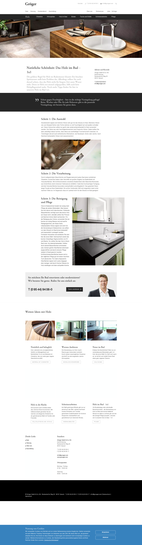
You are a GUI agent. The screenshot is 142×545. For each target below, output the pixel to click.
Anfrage (114, 11)
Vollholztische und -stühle (42, 421)
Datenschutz (106, 494)
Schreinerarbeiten (101, 17)
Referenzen (100, 11)
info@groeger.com (107, 3)
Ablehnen (105, 537)
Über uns (89, 11)
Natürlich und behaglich (41, 347)
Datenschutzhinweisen (51, 540)
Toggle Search (116, 3)
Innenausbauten (69, 421)
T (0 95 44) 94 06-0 (92, 3)
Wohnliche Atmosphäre (71, 362)
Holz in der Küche (39, 404)
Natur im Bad (99, 347)
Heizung (33, 11)
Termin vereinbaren (73, 289)
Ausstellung (52, 11)
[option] (71, 39)
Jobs (108, 11)
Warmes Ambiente (70, 347)
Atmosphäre (51, 17)
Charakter (39, 17)
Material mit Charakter (40, 362)
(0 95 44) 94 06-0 (41, 289)
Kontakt (80, 3)
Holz (27, 16)
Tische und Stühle (85, 17)
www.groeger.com (62, 457)
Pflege (113, 17)
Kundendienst (42, 11)
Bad (26, 11)
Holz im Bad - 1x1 (101, 404)
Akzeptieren (105, 532)
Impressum (28, 496)
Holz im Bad (63, 17)
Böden (73, 17)
